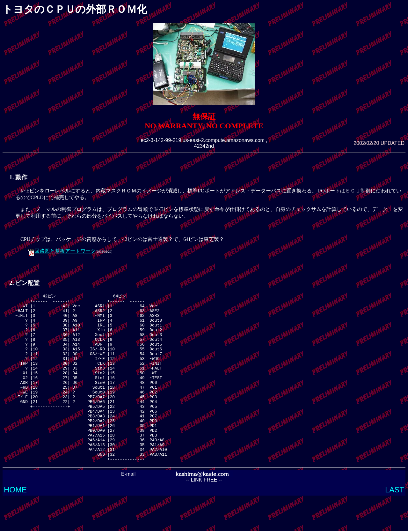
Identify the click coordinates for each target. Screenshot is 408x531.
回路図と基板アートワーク (65, 251)
